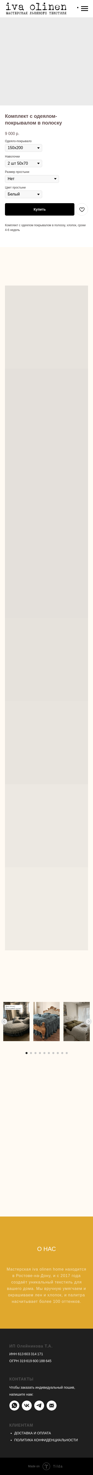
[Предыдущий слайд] (4, 1022)
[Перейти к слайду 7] (53, 1053)
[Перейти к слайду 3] (35, 1053)
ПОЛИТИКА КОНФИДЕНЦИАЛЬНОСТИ (46, 1440)
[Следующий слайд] (89, 1022)
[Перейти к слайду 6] (49, 1053)
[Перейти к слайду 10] (67, 1053)
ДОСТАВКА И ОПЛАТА (32, 1433)
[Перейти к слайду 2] (31, 1053)
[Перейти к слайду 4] (40, 1053)
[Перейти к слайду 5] (44, 1053)
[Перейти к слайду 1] (27, 1053)
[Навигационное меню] (84, 8)
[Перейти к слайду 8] (58, 1053)
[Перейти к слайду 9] (62, 1053)
